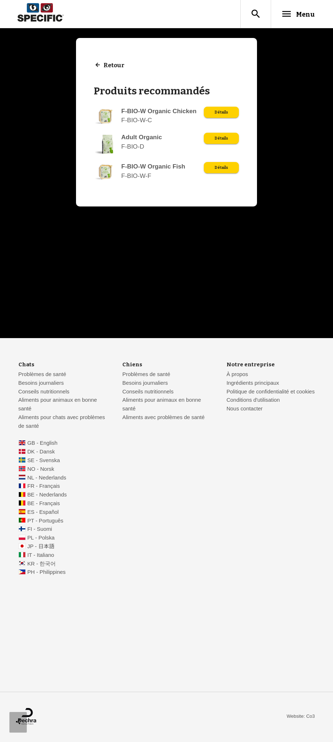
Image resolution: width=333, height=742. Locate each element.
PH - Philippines (46, 573)
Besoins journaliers (41, 384)
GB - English (42, 444)
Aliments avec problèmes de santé (163, 418)
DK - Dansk (41, 452)
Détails (221, 113)
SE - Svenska (43, 461)
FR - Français (43, 487)
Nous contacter (245, 409)
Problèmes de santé (42, 375)
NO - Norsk (40, 470)
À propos (237, 375)
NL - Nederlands (46, 478)
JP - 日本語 (40, 547)
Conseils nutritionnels (43, 392)
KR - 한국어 (41, 564)
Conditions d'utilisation (253, 401)
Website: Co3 (301, 717)
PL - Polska (40, 538)
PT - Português (45, 521)
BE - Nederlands (47, 495)
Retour (114, 66)
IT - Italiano (40, 556)
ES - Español (43, 513)
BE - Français (43, 504)
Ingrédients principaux (253, 384)
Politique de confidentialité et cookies (271, 392)
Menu (294, 14)
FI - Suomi (39, 530)
